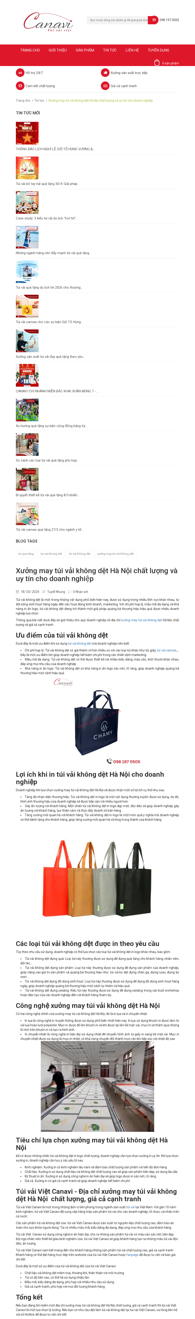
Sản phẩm (85, 50)
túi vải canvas (166, 650)
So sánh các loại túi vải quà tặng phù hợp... (47, 460)
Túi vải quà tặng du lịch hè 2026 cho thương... (49, 287)
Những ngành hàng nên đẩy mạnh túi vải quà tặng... (53, 253)
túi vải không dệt (79, 643)
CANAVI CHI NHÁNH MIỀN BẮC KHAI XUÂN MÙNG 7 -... (57, 391)
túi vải (130, 1207)
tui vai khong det (51, 553)
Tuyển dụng (158, 50)
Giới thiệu (58, 50)
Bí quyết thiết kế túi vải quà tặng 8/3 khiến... (47, 495)
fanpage (132, 1255)
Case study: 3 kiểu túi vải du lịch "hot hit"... (47, 218)
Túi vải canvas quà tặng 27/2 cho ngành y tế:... (50, 530)
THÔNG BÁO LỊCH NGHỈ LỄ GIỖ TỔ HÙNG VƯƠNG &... (55, 149)
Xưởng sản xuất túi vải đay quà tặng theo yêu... (50, 357)
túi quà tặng (26, 553)
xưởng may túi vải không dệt (115, 553)
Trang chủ (30, 50)
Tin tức (110, 50)
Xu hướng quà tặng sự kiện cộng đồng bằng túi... (51, 426)
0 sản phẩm (170, 63)
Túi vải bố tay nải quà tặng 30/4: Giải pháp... (47, 184)
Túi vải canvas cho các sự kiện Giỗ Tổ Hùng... (49, 322)
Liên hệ (132, 50)
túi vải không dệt (79, 553)
